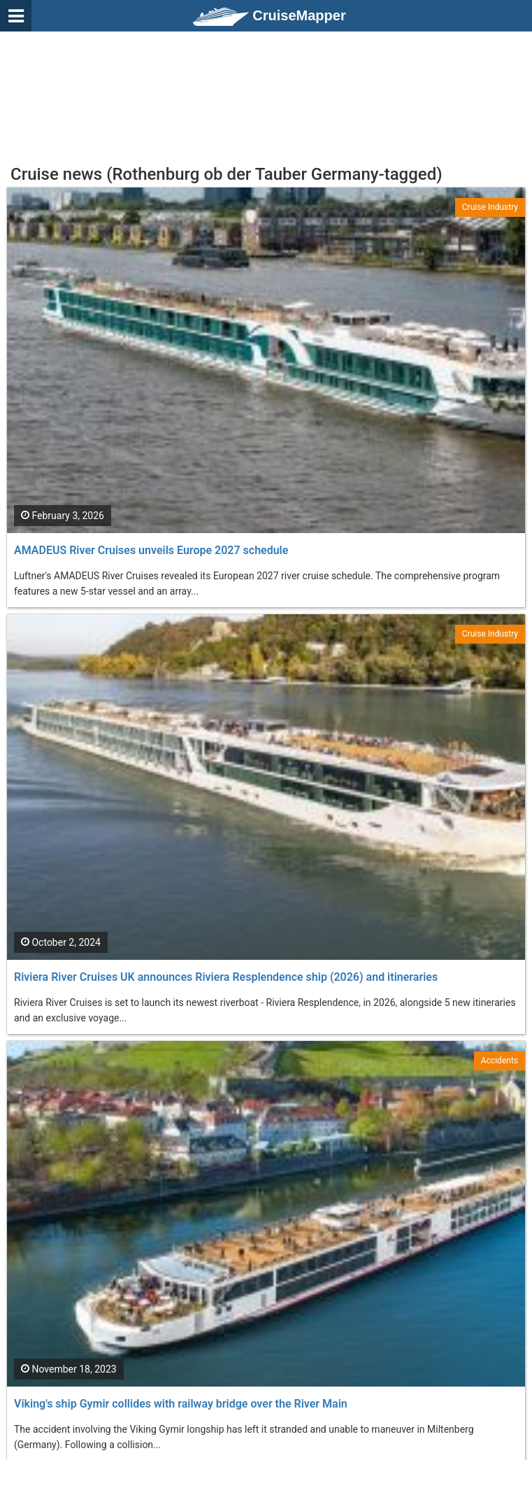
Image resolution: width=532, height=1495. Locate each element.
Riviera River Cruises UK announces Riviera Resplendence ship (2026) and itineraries (226, 977)
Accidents (499, 1060)
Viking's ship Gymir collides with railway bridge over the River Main (180, 1403)
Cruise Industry (490, 207)
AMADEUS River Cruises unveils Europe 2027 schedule (151, 550)
